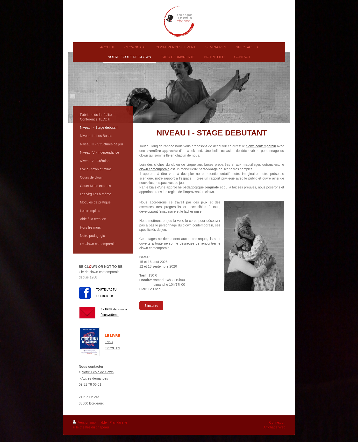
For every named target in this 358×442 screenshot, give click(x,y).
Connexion (277, 422)
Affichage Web (274, 427)
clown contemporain (261, 146)
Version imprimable (90, 422)
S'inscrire (151, 305)
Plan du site (118, 422)
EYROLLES (112, 348)
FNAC (109, 342)
